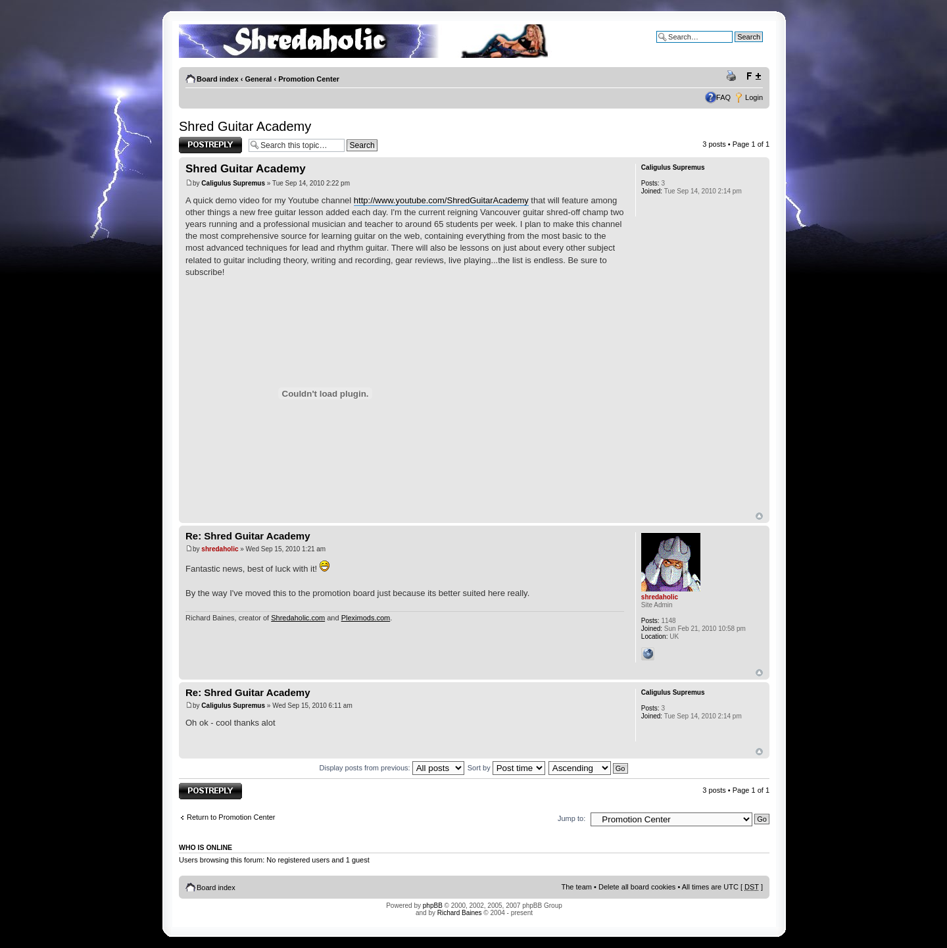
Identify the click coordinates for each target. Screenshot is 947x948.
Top (759, 516)
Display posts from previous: (392, 768)
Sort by (506, 768)
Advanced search (735, 47)
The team (577, 887)
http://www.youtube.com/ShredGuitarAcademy (441, 200)
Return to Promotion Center (231, 817)
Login (754, 97)
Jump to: (571, 818)
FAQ (723, 97)
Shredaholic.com (298, 618)
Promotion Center (308, 79)
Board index (218, 79)
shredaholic (219, 549)
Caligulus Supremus (233, 183)
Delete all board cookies (636, 887)
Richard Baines (459, 912)
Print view (733, 76)
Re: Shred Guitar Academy (247, 535)
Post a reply (210, 145)
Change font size (753, 76)
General (258, 79)
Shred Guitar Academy (245, 126)
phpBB (433, 905)
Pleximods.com (366, 618)
